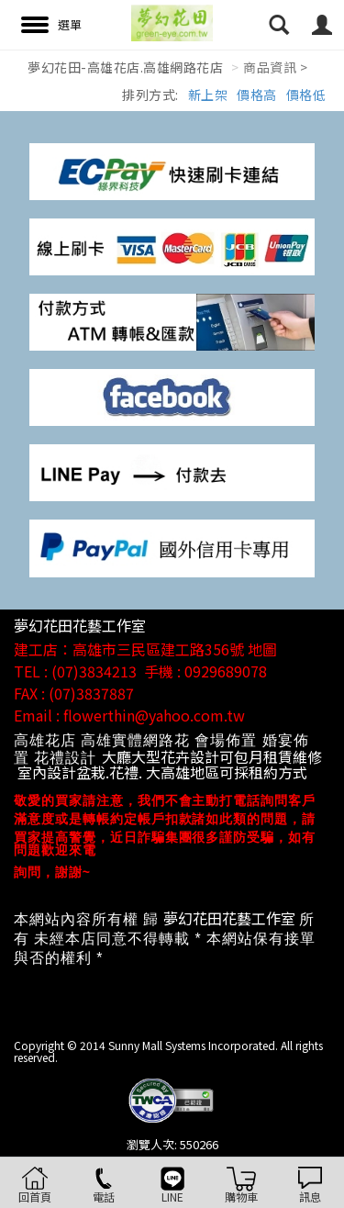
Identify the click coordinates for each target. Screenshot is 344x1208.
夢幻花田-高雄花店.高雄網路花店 (125, 67)
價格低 (306, 94)
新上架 (208, 94)
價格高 (257, 94)
